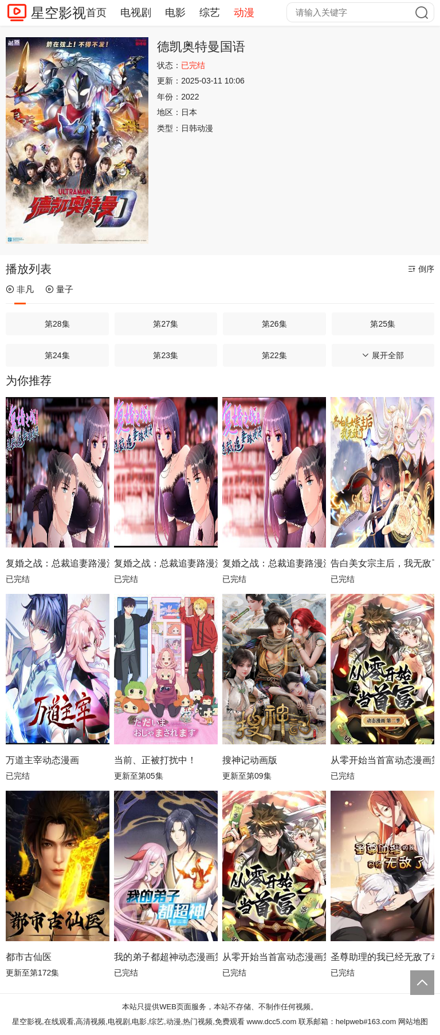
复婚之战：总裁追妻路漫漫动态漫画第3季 (166, 563)
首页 (96, 12)
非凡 (20, 289)
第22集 (274, 355)
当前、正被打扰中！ (155, 760)
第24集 (57, 355)
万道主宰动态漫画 (42, 760)
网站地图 (413, 1021)
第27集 (165, 323)
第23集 (165, 355)
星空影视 (58, 13)
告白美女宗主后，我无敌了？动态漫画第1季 (382, 563)
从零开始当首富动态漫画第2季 (382, 760)
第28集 (57, 323)
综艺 (209, 12)
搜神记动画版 (249, 760)
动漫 (244, 12)
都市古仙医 (29, 957)
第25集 (382, 323)
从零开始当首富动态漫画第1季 (274, 957)
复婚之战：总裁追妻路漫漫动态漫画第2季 (57, 563)
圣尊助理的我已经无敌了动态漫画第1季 (382, 957)
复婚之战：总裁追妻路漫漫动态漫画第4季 (274, 563)
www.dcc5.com (272, 1021)
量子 (59, 289)
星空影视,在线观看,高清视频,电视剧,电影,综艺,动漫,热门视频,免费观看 (128, 1021)
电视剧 (135, 12)
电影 (175, 12)
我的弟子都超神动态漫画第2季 (166, 957)
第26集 (274, 323)
